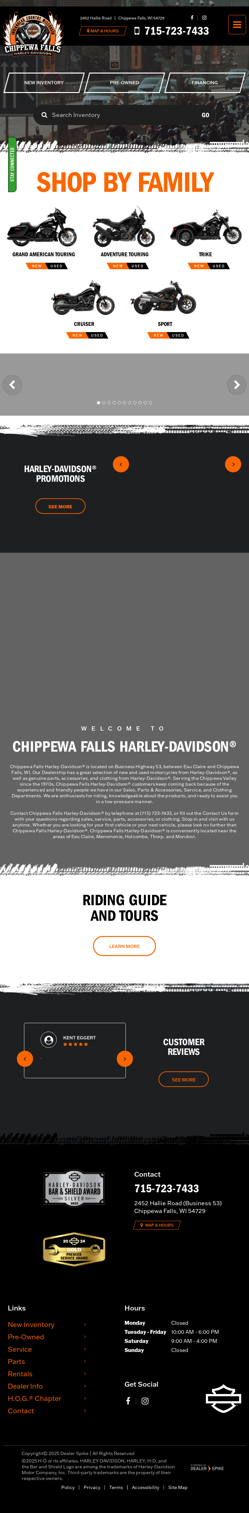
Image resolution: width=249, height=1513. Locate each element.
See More (60, 507)
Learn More (124, 946)
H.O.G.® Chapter (34, 1398)
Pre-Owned (26, 1336)
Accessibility (145, 1487)
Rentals (20, 1373)
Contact (21, 1410)
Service (20, 1349)
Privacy (92, 1487)
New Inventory (31, 1324)
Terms (116, 1487)
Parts (16, 1361)
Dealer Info (25, 1385)
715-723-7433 (166, 1188)
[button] (12, 384)
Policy (68, 1487)
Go (205, 115)
